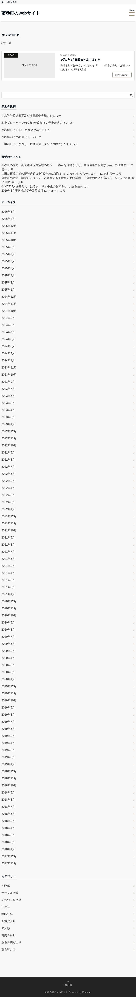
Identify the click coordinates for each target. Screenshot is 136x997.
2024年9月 (8, 317)
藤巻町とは (8, 949)
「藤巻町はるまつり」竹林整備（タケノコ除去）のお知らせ (39, 144)
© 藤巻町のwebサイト (56, 992)
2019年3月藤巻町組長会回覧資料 (22, 190)
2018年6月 (8, 813)
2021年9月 (8, 537)
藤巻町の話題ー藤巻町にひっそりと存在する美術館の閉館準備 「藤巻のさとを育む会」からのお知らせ (68, 177)
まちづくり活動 (11, 899)
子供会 (5, 906)
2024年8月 (8, 325)
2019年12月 (8, 686)
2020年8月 (8, 629)
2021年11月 (8, 523)
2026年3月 (8, 211)
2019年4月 (8, 742)
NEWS (11, 55)
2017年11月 (8, 863)
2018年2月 (8, 842)
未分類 (5, 928)
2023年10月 (8, 374)
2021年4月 (8, 572)
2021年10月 (8, 530)
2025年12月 (8, 225)
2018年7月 (8, 806)
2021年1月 (8, 594)
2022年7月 (8, 466)
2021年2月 (8, 587)
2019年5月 (8, 735)
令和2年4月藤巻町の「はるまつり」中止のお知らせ (34, 186)
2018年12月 (8, 771)
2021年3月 (8, 580)
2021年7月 (8, 551)
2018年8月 (8, 799)
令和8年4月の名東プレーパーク (21, 136)
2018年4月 (8, 827)
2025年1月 (8, 289)
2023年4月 (8, 410)
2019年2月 (8, 757)
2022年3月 (8, 495)
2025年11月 (8, 232)
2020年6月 (8, 643)
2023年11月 (8, 367)
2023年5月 (8, 402)
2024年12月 (8, 296)
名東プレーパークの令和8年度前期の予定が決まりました (37, 122)
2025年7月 (8, 254)
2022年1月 (8, 509)
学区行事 (7, 914)
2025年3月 (8, 275)
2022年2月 (8, 502)
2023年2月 (8, 417)
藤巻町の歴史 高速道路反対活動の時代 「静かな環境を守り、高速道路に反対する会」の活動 (62, 165)
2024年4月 (8, 353)
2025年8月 (8, 247)
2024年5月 (8, 346)
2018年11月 (8, 778)
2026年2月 (8, 218)
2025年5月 (8, 268)
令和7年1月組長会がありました (80, 59)
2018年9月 (8, 792)
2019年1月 (8, 764)
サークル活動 (9, 892)
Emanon (86, 992)
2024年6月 (8, 339)
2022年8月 (8, 459)
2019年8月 (8, 714)
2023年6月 (8, 395)
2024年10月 (8, 310)
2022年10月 (8, 445)
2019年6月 (8, 728)
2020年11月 (8, 608)
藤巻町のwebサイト (20, 13)
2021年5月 (8, 565)
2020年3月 (8, 665)
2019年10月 (8, 700)
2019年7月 (8, 721)
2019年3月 (8, 750)
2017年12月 (8, 856)
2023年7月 (8, 388)
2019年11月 (8, 693)
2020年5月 (8, 650)
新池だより (8, 921)
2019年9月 (8, 707)
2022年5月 (8, 480)
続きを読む (123, 75)
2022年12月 (8, 431)
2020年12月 (8, 601)
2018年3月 (8, 835)
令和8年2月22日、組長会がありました (25, 129)
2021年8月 (8, 544)
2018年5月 (8, 820)
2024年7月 (8, 332)
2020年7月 (8, 636)
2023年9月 (8, 381)
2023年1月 (8, 424)
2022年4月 (8, 487)
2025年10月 (8, 240)
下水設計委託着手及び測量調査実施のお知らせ (31, 115)
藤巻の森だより (11, 942)
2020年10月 (8, 615)
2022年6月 (8, 473)
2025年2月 (8, 282)
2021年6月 (8, 558)
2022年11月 (8, 438)
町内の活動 (8, 935)
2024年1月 (8, 360)
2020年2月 (8, 672)
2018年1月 (8, 849)
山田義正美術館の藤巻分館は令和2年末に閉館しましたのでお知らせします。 (50, 173)
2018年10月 (8, 785)
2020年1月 (8, 679)
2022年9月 (8, 452)
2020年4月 (8, 657)
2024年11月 (8, 303)
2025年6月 (8, 261)
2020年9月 (8, 622)
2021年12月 (8, 516)
